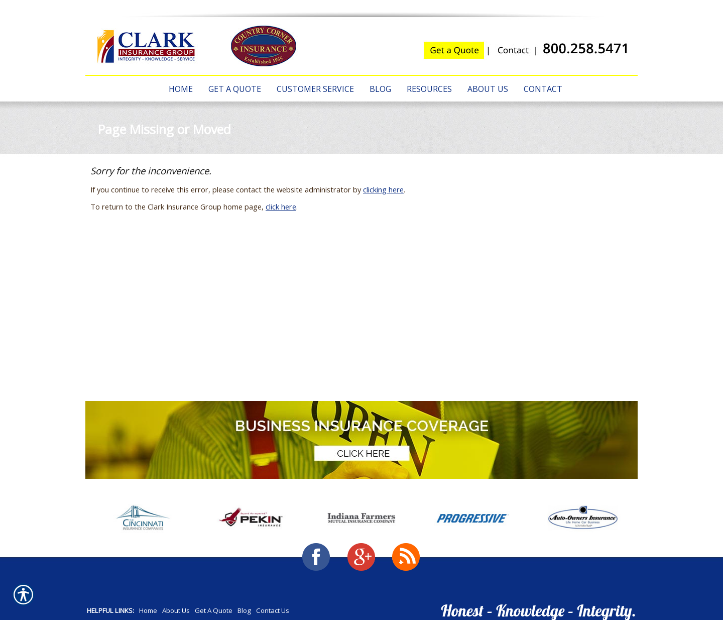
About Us (176, 610)
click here (281, 206)
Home (148, 610)
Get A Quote (213, 610)
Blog (244, 610)
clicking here (383, 189)
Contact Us (272, 610)
